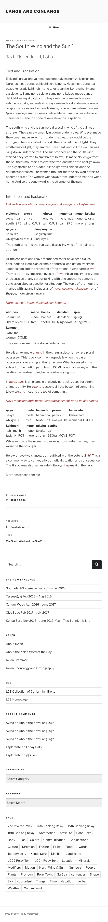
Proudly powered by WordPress (21, 913)
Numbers (75, 867)
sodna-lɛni (24, 881)
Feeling (44, 846)
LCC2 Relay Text (19, 860)
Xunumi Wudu (15, 604)
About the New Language (36, 723)
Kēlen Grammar (16, 660)
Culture (13, 846)
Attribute (66, 833)
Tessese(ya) (14, 596)
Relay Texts (45, 874)
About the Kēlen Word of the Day (29, 652)
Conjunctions (79, 840)
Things (40, 881)
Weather (14, 888)
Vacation (67, 881)
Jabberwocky (17, 853)
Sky (10, 881)
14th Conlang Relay (50, 826)
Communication (54, 840)
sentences (78, 874)
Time (53, 881)
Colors (34, 840)
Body (11, 840)
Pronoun (27, 874)
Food (69, 846)
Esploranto (13, 747)
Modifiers (14, 867)
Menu (54, 27)
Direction (28, 846)
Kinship (56, 853)
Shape (94, 874)
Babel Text (83, 833)
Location (68, 860)
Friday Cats (34, 747)
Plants (12, 874)
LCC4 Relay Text (46, 860)
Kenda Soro (18, 500)
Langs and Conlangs (33, 11)
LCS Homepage (16, 699)
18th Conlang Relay (21, 833)
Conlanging (19, 495)
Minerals (84, 860)
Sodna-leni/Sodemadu (21, 588)
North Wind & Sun (52, 867)
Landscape (73, 853)
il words (82, 846)
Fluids (57, 846)
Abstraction (47, 833)
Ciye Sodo (13, 612)
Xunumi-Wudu (33, 888)
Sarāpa (62, 874)
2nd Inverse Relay (20, 826)
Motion (30, 867)
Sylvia (30, 41)
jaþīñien (31, 755)
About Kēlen (14, 644)
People (90, 867)
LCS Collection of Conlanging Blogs (30, 691)
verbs (81, 881)
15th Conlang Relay (81, 826)
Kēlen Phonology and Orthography (30, 668)
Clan (22, 840)
